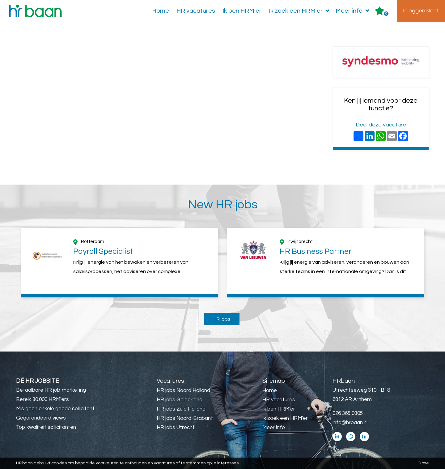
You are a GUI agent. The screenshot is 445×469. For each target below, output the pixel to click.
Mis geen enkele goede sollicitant (55, 408)
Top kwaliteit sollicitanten (46, 427)
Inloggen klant (421, 11)
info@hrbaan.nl (350, 422)
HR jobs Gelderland (179, 400)
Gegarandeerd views (41, 418)
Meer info (354, 11)
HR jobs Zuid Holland (181, 409)
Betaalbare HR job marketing (51, 390)
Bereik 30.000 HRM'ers (42, 399)
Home (160, 11)
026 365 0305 (348, 413)
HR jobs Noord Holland (183, 390)
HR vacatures (195, 11)
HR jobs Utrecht (176, 427)
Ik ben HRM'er (241, 11)
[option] (119, 262)
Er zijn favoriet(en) (386, 13)
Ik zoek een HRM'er (300, 11)
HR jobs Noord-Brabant (185, 418)
